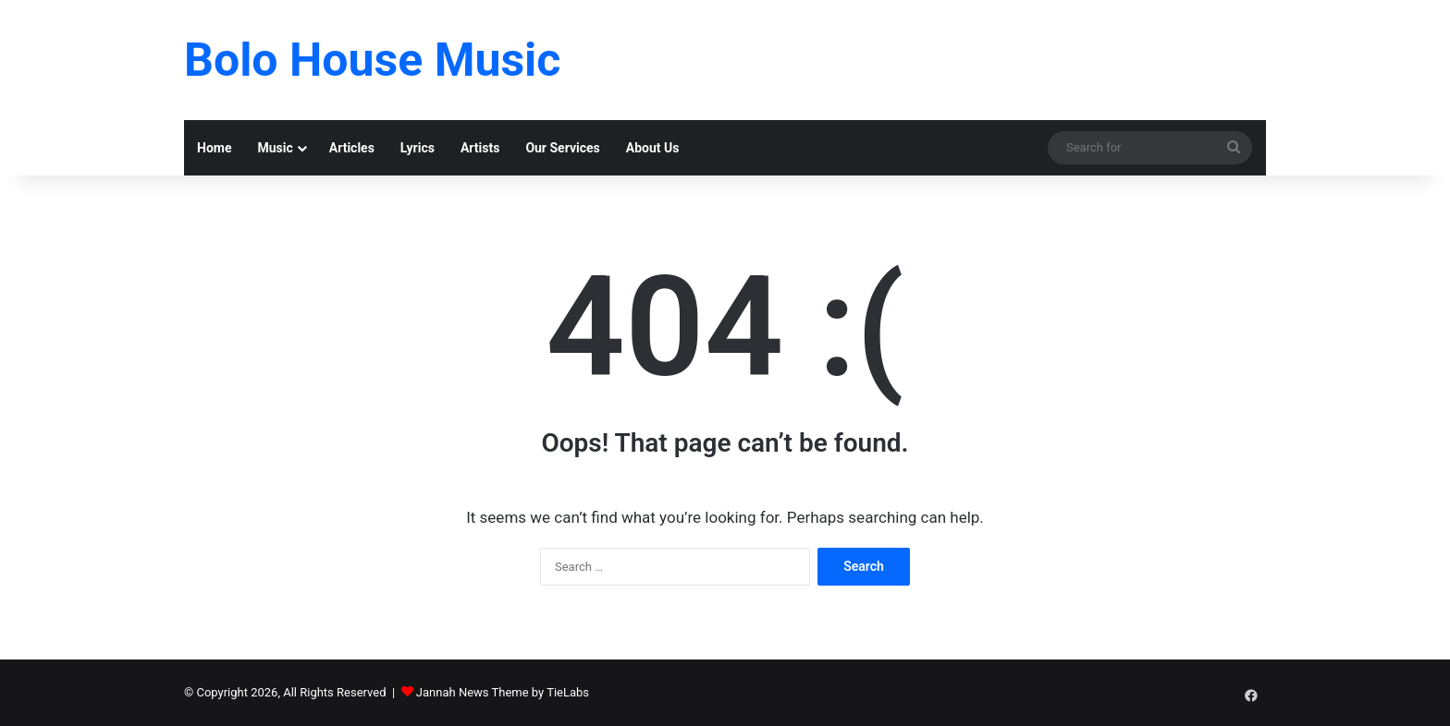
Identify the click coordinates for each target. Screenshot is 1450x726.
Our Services (562, 147)
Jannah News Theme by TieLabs (502, 692)
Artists (480, 147)
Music (274, 147)
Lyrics (417, 147)
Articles (352, 147)
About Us (653, 147)
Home (214, 147)
